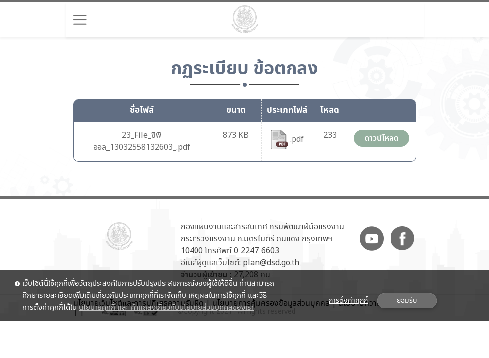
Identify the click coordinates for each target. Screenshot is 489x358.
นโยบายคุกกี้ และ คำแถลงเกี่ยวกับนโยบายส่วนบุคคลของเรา (166, 307)
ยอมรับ (407, 301)
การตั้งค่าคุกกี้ (348, 301)
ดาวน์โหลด (381, 138)
